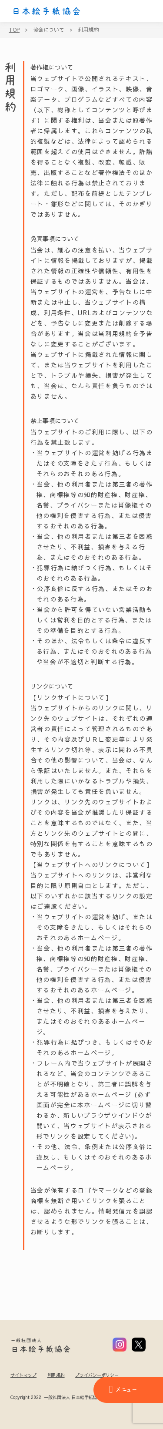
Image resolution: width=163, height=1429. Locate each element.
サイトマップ (23, 1375)
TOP (14, 29)
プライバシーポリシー (97, 1375)
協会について (48, 29)
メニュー (123, 1389)
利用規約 (88, 29)
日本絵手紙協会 (46, 11)
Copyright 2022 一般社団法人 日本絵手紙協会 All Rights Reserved (77, 1397)
